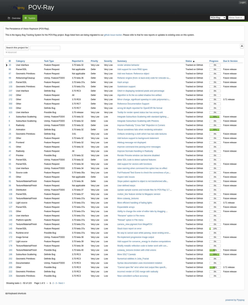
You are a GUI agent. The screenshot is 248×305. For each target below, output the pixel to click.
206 (10, 267)
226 (10, 276)
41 (10, 147)
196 (10, 254)
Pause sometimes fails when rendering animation (139, 129)
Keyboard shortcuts (16, 293)
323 (10, 112)
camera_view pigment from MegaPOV (134, 224)
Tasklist (31, 18)
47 (10, 155)
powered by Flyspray (235, 300)
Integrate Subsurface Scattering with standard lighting (142, 116)
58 (10, 160)
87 (10, 73)
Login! (243, 2)
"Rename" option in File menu (131, 215)
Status (190, 61)
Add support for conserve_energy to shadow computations (144, 241)
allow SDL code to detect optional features (136, 160)
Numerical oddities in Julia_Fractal (133, 258)
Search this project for (17, 47)
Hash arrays (122, 82)
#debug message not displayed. (131, 142)
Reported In (78, 61)
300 (10, 104)
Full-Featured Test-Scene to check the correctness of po (143, 172)
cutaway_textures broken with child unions (136, 250)
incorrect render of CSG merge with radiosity (137, 271)
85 (10, 177)
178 (10, 246)
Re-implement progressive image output (135, 237)
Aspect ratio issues (126, 177)
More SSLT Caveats (126, 254)
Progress (213, 61)
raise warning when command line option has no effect (142, 168)
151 (10, 233)
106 (10, 190)
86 (10, 69)
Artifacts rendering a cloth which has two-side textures (142, 134)
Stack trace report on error (129, 228)
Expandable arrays (126, 207)
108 (10, 194)
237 (10, 91)
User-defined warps (126, 185)
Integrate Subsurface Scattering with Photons (138, 121)
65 (10, 164)
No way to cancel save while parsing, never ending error (143, 233)
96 (10, 185)
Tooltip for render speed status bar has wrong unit (140, 112)
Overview (16, 18)
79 (10, 172)
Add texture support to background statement (138, 138)
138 (10, 215)
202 (10, 258)
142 (10, 224)
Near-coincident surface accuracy (132, 276)
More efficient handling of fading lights (134, 203)
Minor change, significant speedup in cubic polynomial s (142, 99)
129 (10, 82)
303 (10, 108)
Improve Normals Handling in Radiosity (135, 151)
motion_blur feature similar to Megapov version (138, 194)
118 (10, 203)
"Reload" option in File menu (130, 220)
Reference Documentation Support (133, 104)
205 (10, 263)
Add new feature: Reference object (133, 73)
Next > (62, 283)
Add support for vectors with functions (134, 164)
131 (10, 211)
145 (10, 228)
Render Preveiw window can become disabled (138, 155)
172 (10, 237)
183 (10, 250)
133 (10, 86)
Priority (94, 61)
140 (10, 220)
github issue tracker (113, 35)
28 (10, 142)
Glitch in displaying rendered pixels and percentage (140, 91)
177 (10, 241)
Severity (108, 61)
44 (10, 151)
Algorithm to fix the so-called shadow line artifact (139, 95)
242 (10, 95)
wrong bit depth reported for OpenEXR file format (139, 108)
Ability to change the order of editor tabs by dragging (141, 211)
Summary (122, 61)
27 (10, 138)
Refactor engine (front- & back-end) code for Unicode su (143, 78)
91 (10, 181)
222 (10, 271)
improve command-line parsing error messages (139, 147)
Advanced (12, 52)
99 (10, 78)
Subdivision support (126, 86)
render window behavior (128, 65)
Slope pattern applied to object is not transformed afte (141, 181)
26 (10, 134)
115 (10, 198)
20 (10, 65)
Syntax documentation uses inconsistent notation (139, 263)
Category (20, 61)
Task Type (49, 61)
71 (10, 168)
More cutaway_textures (128, 198)
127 (10, 207)
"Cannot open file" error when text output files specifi (141, 267)
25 (10, 129)
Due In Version (230, 61)
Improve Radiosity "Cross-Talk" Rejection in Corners (141, 125)
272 (10, 99)
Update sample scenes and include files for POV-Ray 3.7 (143, 190)
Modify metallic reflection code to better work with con (141, 246)
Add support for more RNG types (132, 69)
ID (10, 61)
